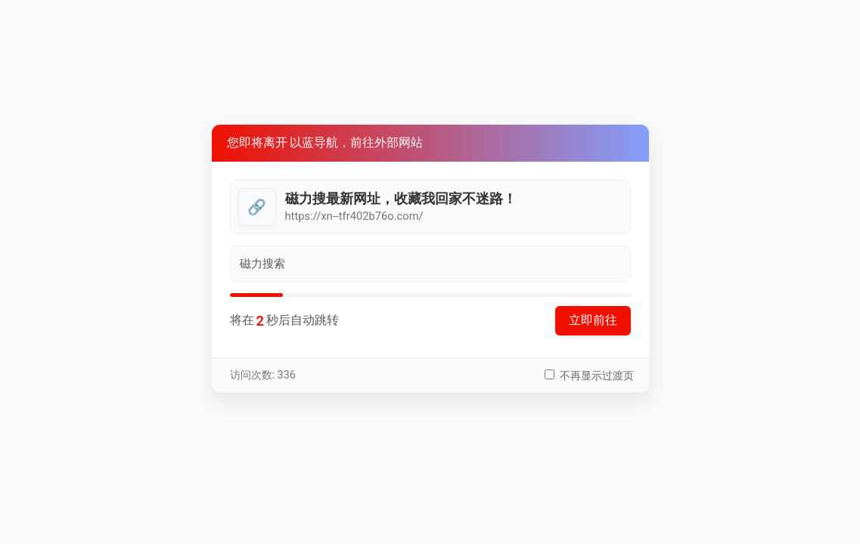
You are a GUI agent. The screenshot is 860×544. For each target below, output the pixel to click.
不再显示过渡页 (597, 375)
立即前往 (593, 320)
